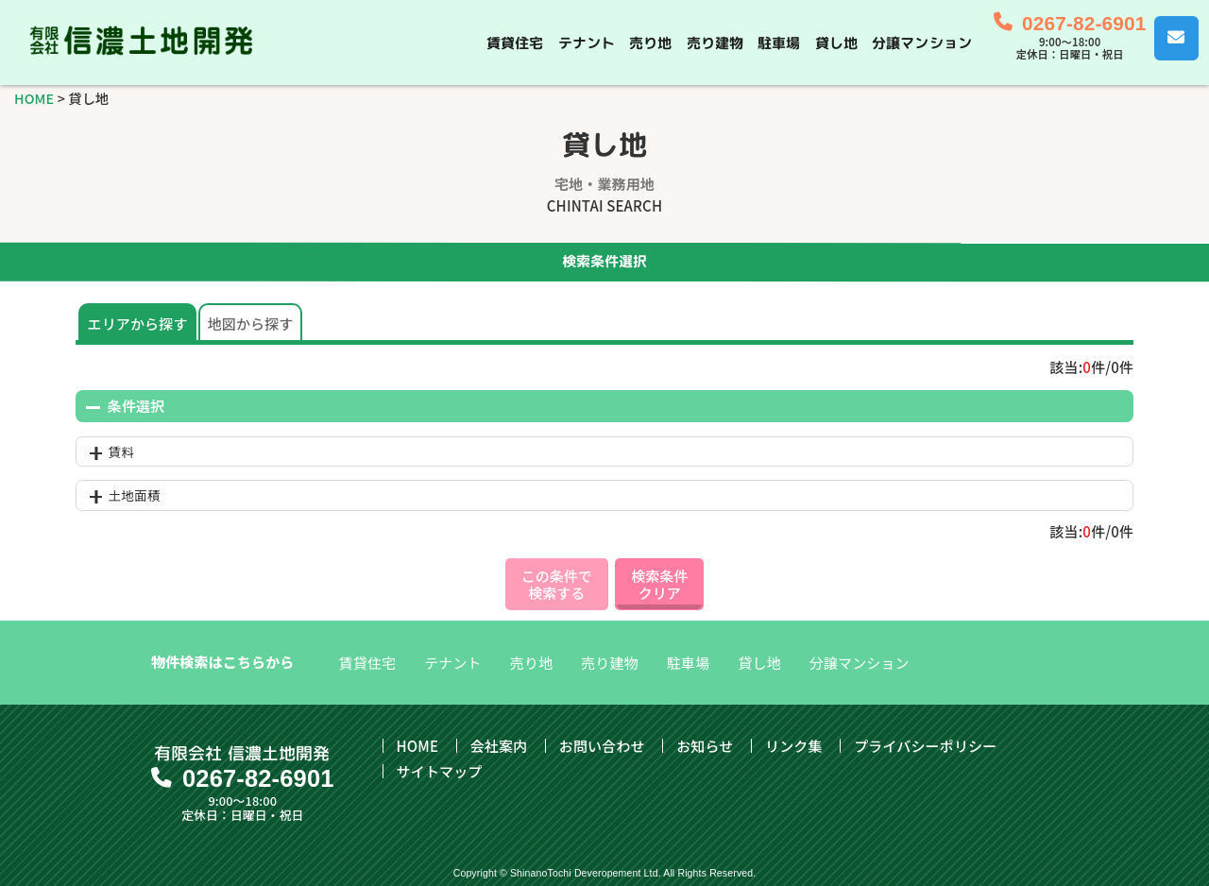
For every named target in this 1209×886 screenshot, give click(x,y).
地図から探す (251, 323)
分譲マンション (922, 42)
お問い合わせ (602, 746)
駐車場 (779, 42)
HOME (34, 98)
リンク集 (794, 746)
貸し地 (836, 42)
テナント (587, 42)
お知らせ (704, 746)
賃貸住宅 (515, 42)
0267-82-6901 (1084, 23)
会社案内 (499, 746)
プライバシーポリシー (925, 746)
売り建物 (715, 42)
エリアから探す (138, 323)
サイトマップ (440, 771)
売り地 (650, 42)
